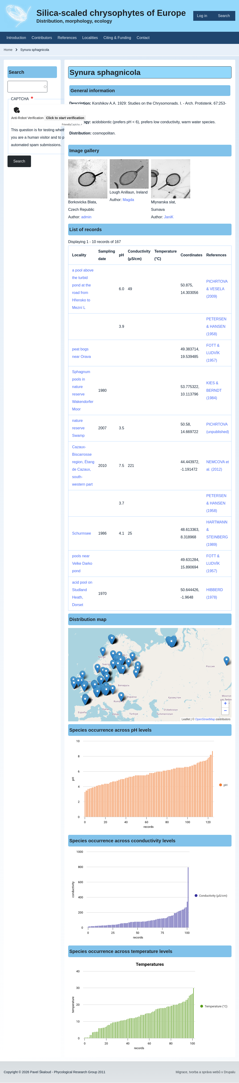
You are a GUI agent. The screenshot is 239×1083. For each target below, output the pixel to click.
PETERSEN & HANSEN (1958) (216, 326)
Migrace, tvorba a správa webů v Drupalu (205, 1072)
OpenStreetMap (205, 719)
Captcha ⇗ (72, 124)
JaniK (168, 217)
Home (8, 50)
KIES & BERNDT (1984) (214, 390)
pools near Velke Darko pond (82, 563)
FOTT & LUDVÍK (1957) (213, 352)
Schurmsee (81, 533)
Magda (128, 200)
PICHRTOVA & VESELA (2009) (217, 288)
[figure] (150, 785)
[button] (123, 669)
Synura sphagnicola (105, 72)
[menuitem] (203, 16)
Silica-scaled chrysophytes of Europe (111, 13)
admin (86, 217)
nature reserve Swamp (78, 428)
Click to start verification (65, 118)
